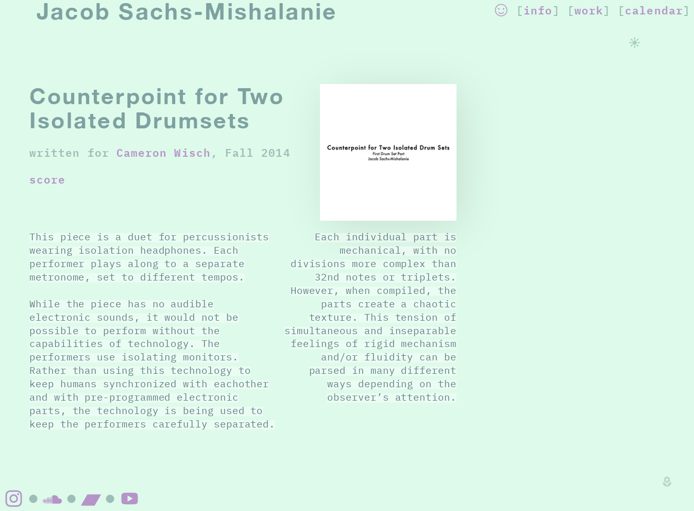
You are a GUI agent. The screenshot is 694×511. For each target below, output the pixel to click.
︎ (91, 498)
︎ (14, 498)
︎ (130, 498)
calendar (654, 10)
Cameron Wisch (163, 152)
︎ (52, 498)
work (588, 10)
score (47, 179)
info (537, 10)
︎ (501, 10)
